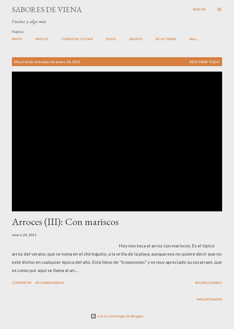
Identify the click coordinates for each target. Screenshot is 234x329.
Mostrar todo (204, 62)
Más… (193, 39)
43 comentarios (49, 283)
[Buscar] (199, 9)
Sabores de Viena (47, 9)
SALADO (135, 39)
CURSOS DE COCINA (77, 39)
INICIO (17, 39)
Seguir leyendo (208, 283)
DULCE (111, 39)
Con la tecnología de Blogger (117, 316)
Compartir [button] (21, 283)
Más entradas (209, 299)
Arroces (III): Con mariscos (65, 221)
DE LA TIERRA (165, 39)
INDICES (41, 39)
